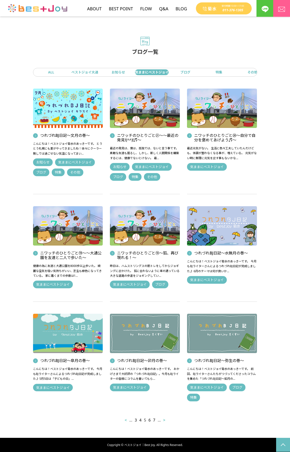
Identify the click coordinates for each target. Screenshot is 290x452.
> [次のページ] (164, 420)
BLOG (181, 7)
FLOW (146, 7)
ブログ (185, 72)
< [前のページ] (126, 420)
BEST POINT (121, 7)
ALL (51, 72)
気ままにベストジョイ (152, 72)
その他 (252, 72)
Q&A (163, 7)
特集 (219, 72)
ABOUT (94, 7)
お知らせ (118, 72)
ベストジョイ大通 (84, 72)
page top (283, 445)
